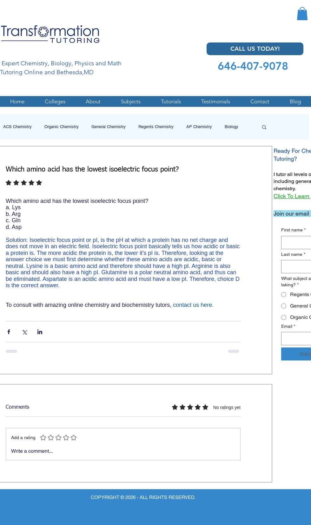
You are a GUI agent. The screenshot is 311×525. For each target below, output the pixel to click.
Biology (231, 126)
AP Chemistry (199, 126)
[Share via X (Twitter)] (24, 332)
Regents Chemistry (156, 126)
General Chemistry (108, 126)
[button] (302, 13)
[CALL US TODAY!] (255, 48)
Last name (293, 254)
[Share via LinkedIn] (40, 332)
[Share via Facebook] (9, 332)
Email (288, 326)
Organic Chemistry (61, 126)
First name (293, 230)
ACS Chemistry (17, 126)
